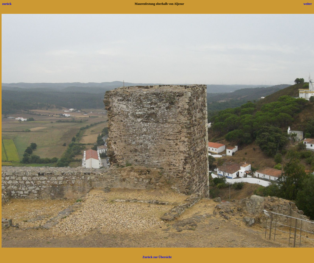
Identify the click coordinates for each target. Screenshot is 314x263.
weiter (307, 3)
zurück (7, 3)
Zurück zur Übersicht (156, 257)
